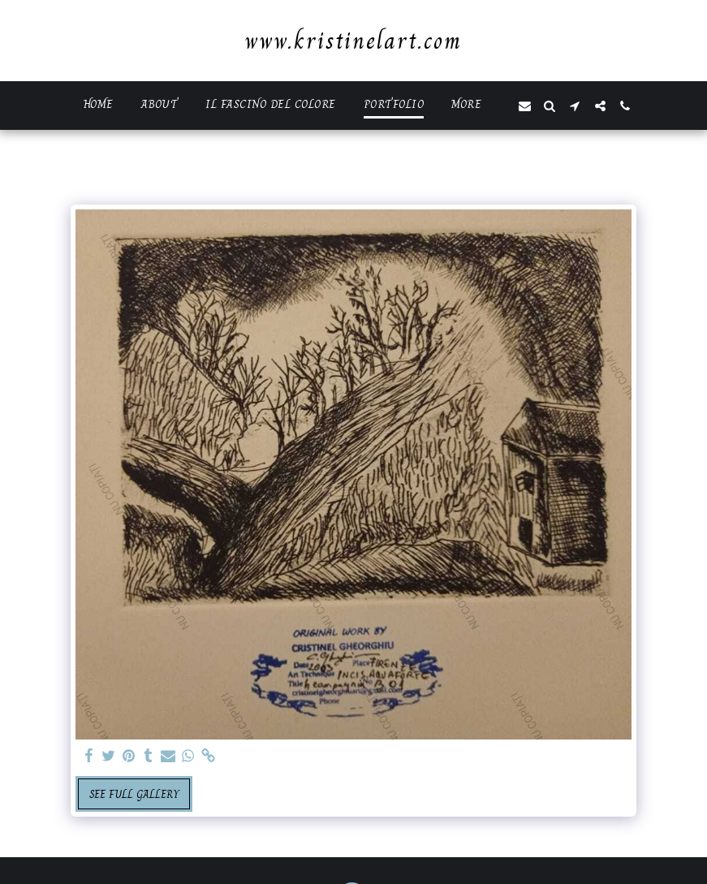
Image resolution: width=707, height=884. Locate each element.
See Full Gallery (134, 794)
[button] (525, 106)
